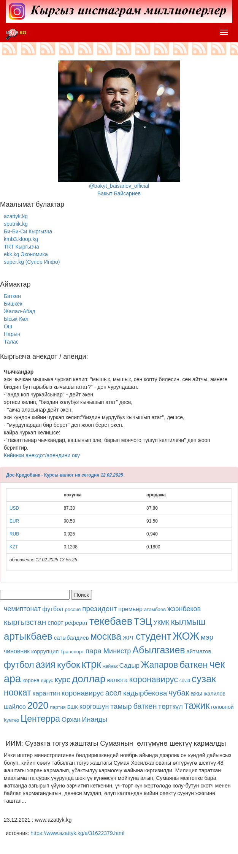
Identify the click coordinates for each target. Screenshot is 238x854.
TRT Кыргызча (21, 247)
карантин (46, 693)
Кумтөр (11, 720)
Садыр (129, 665)
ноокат (17, 692)
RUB (14, 534)
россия (73, 609)
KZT (14, 547)
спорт (55, 623)
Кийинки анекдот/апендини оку (42, 455)
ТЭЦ (143, 622)
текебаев (110, 621)
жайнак (110, 666)
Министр (117, 651)
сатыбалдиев (71, 637)
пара (94, 651)
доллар (88, 678)
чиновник (17, 651)
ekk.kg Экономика (26, 254)
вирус (47, 680)
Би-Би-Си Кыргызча (28, 231)
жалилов (214, 694)
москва (105, 636)
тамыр (121, 706)
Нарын (12, 334)
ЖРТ (128, 638)
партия (57, 707)
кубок (68, 664)
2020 (38, 705)
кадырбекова (145, 693)
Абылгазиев (158, 650)
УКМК (162, 623)
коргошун (94, 706)
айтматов (199, 651)
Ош (8, 326)
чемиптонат (22, 609)
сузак (204, 678)
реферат (76, 623)
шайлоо (15, 706)
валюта (117, 680)
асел (113, 693)
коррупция (45, 651)
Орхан (71, 719)
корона (31, 680)
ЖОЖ (186, 636)
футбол (52, 609)
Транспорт (72, 651)
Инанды (94, 719)
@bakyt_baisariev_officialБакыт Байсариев (119, 128)
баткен (193, 664)
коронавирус (153, 679)
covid (184, 680)
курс (62, 679)
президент (99, 609)
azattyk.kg (16, 216)
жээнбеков (184, 609)
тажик (197, 705)
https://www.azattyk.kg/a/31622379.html (77, 833)
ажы (196, 693)
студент (153, 636)
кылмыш (188, 622)
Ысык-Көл (16, 319)
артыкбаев (28, 636)
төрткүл (170, 706)
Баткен (12, 296)
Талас (11, 342)
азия (45, 664)
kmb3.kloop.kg (21, 239)
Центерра (40, 719)
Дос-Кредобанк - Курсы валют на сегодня (52, 475)
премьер (130, 609)
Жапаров (159, 665)
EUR (14, 521)
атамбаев (155, 609)
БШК (72, 707)
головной (222, 707)
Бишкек (13, 304)
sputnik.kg (16, 224)
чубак (178, 692)
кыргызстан (25, 622)
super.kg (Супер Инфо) (32, 262)
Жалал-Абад (19, 311)
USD (14, 508)
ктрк (91, 664)
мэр (207, 637)
